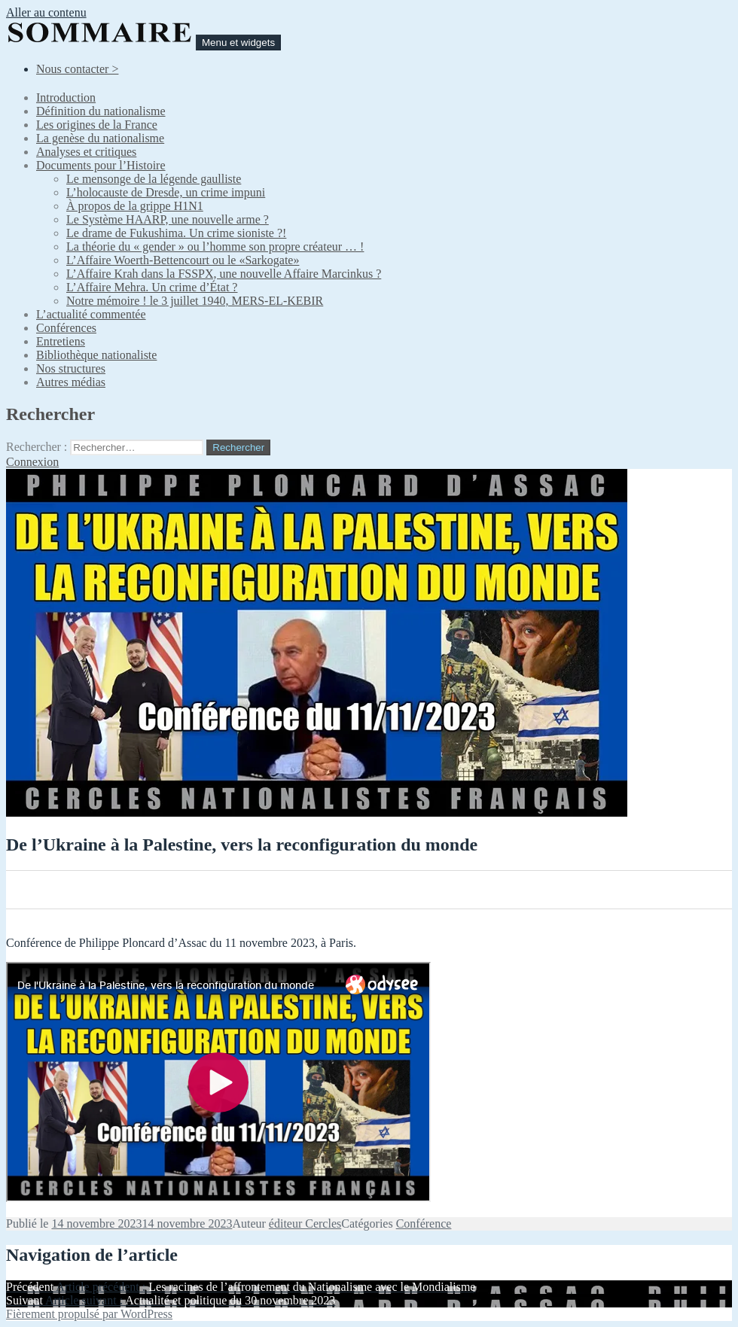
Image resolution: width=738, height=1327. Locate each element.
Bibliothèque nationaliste (96, 354)
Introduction (66, 97)
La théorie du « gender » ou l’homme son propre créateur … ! (215, 246)
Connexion (32, 461)
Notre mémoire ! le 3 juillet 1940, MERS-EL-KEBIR (194, 300)
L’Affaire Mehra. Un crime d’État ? (151, 287)
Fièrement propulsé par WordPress (89, 1313)
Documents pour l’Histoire (101, 165)
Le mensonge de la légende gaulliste (153, 178)
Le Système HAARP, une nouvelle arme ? (167, 219)
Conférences (66, 327)
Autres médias (70, 382)
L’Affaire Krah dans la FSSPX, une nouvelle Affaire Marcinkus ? (223, 273)
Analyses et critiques (86, 151)
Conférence (424, 1223)
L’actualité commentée (91, 314)
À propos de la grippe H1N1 (134, 205)
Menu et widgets (238, 42)
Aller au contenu (46, 12)
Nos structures (70, 368)
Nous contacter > (77, 68)
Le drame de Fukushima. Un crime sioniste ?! (176, 233)
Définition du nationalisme (101, 111)
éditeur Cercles (305, 1223)
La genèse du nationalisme (100, 138)
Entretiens (60, 341)
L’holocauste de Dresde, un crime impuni (165, 192)
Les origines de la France (96, 124)
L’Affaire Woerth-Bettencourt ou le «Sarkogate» (182, 260)
